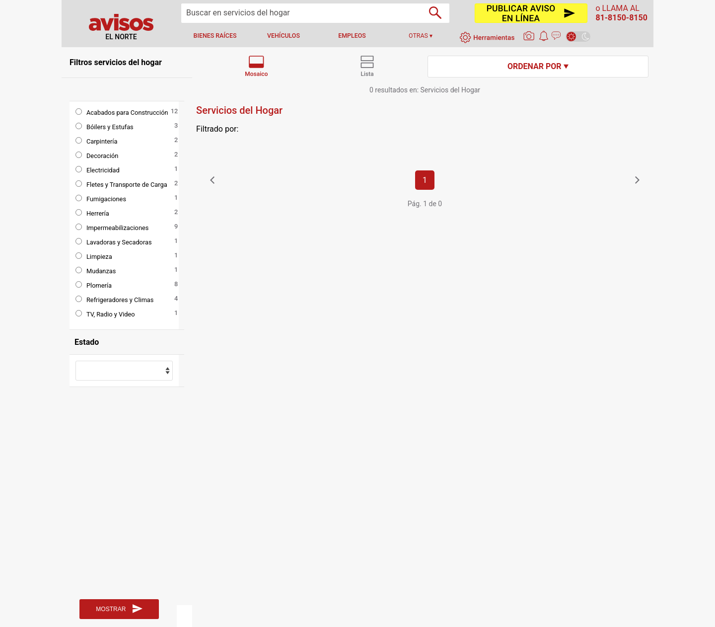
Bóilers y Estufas (110, 127)
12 (174, 111)
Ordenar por (538, 66)
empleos (351, 35)
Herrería (97, 213)
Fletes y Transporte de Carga (126, 184)
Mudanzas (101, 271)
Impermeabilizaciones (117, 228)
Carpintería (101, 141)
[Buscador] (435, 13)
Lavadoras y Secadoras (119, 242)
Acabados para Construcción (127, 112)
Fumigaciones (106, 199)
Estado (86, 342)
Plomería (99, 285)
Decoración (102, 155)
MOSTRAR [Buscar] (119, 609)
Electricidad (103, 170)
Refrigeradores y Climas (119, 300)
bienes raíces (215, 35)
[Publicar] (531, 13)
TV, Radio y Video (110, 314)
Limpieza (99, 256)
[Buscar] (315, 13)
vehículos (283, 35)
